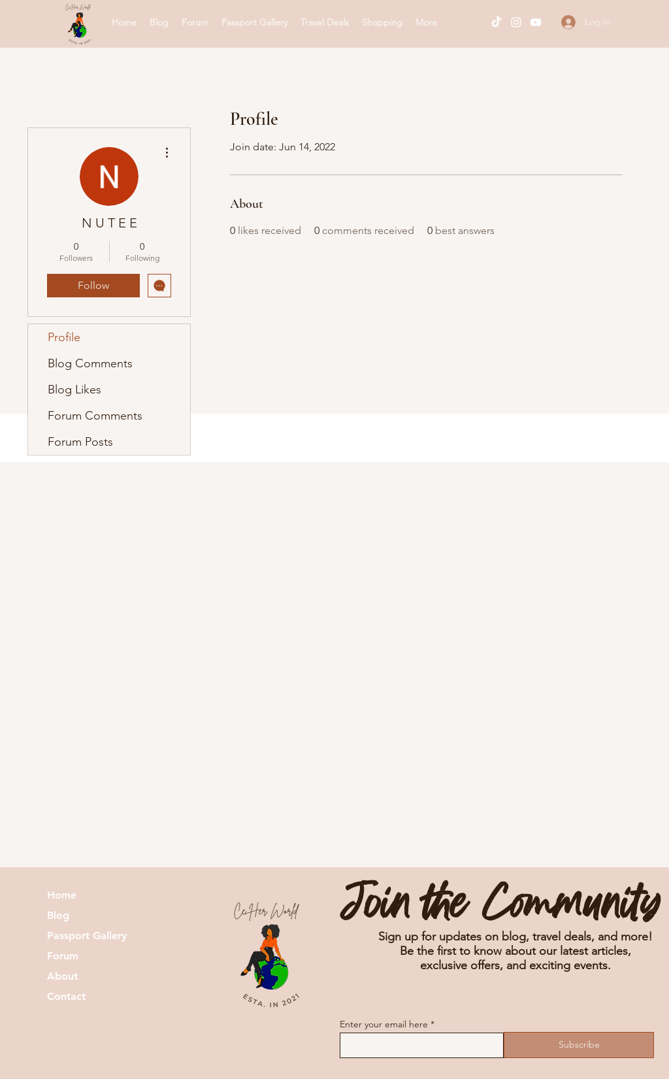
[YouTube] (535, 22)
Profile (64, 337)
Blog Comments (90, 363)
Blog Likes (74, 389)
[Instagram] (516, 22)
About (62, 976)
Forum (62, 956)
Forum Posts (80, 442)
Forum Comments (95, 415)
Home (61, 895)
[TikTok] (496, 22)
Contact (66, 997)
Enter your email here (384, 1024)
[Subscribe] (579, 1045)
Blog (58, 915)
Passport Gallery (87, 936)
